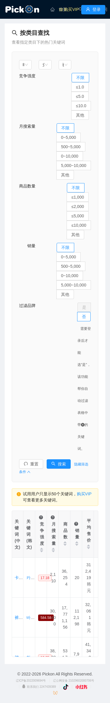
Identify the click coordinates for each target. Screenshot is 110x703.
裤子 (19, 617)
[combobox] (25, 64)
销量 (27, 245)
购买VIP (84, 494)
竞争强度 (27, 76)
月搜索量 (27, 126)
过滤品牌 (27, 305)
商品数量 (27, 186)
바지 (30, 617)
